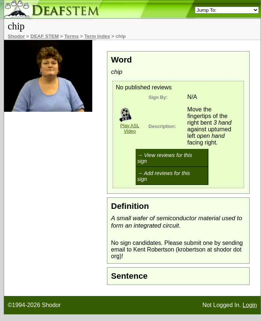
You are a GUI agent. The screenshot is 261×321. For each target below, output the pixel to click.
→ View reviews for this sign (164, 158)
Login (250, 305)
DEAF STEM (45, 36)
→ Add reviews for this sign (163, 176)
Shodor (16, 36)
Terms (71, 36)
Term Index (97, 36)
